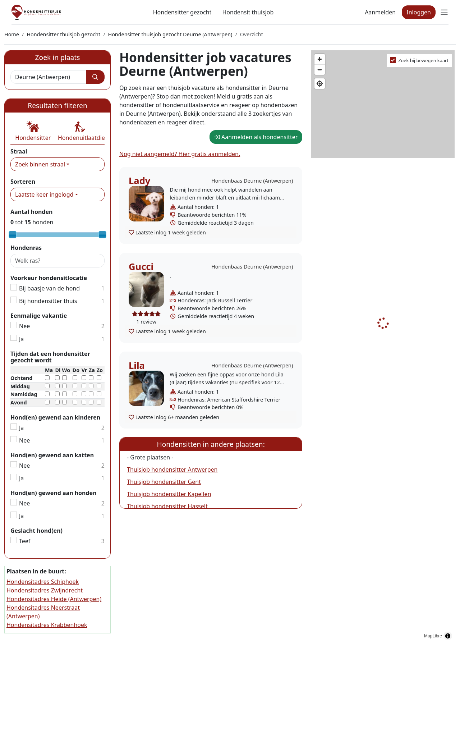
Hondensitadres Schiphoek (42, 582)
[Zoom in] (319, 59)
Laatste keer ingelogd (44, 194)
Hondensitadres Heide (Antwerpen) (53, 599)
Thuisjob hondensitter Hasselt (167, 506)
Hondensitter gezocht (182, 12)
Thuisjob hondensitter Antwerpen (172, 469)
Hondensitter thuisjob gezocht (63, 34)
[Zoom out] (319, 69)
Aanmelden (380, 12)
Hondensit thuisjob (247, 12)
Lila (137, 365)
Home (11, 34)
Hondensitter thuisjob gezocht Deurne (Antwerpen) (170, 34)
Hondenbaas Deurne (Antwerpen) (252, 180)
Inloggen (418, 12)
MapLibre (433, 635)
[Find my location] (319, 83)
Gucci (141, 266)
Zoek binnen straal (40, 164)
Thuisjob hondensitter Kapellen (169, 494)
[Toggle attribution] (447, 636)
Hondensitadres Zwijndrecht (44, 590)
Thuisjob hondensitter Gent (164, 482)
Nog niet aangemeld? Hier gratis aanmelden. (179, 154)
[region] (383, 347)
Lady (139, 180)
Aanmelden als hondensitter (256, 137)
